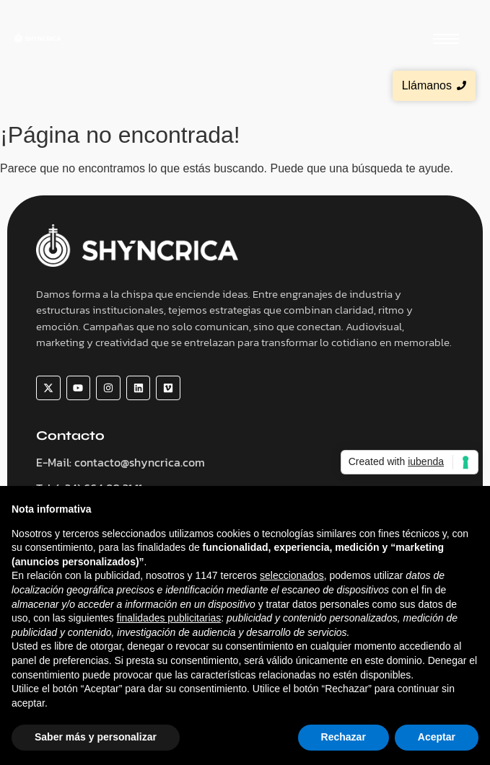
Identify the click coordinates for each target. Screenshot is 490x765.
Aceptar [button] (436, 737)
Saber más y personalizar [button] (96, 737)
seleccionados (292, 575)
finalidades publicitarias (169, 618)
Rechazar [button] (343, 737)
